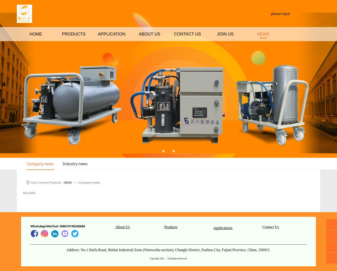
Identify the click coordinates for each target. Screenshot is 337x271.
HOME (35, 51)
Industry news (75, 163)
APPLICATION (111, 51)
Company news (40, 163)
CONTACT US (187, 51)
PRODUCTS (73, 51)
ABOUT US (149, 51)
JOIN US (225, 51)
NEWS (263, 51)
